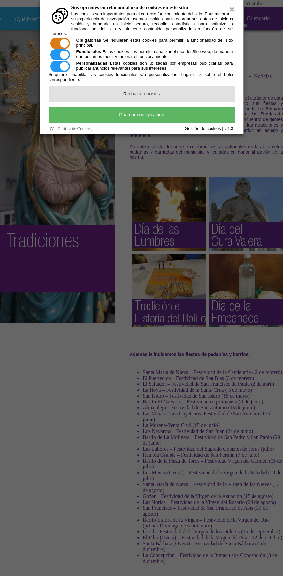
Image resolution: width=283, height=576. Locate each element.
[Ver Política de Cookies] (71, 128)
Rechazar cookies (141, 93)
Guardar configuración (141, 114)
